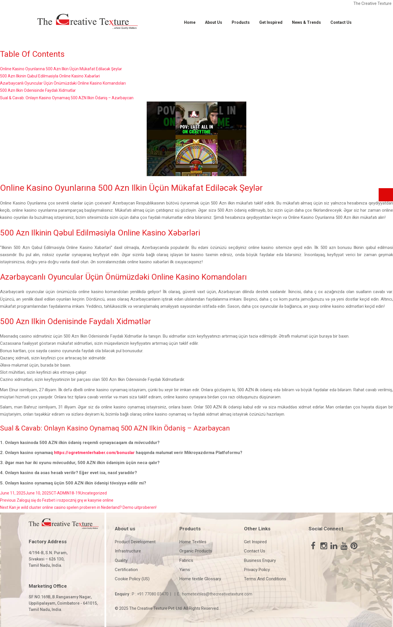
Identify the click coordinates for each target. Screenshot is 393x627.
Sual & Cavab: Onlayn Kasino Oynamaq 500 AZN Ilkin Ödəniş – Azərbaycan (66, 98)
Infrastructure (128, 551)
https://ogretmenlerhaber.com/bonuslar (94, 452)
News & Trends (306, 22)
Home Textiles (192, 541)
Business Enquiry (260, 560)
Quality (121, 560)
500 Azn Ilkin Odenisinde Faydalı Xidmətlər (38, 90)
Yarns (184, 569)
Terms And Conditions (265, 578)
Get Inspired (270, 22)
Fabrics (186, 560)
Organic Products (195, 551)
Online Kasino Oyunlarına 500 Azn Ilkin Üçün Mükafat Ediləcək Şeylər (61, 69)
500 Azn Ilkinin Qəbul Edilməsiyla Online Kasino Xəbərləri (50, 76)
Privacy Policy (257, 569)
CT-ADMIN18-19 (65, 493)
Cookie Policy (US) (132, 578)
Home (189, 22)
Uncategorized (93, 493)
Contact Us (341, 22)
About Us (213, 22)
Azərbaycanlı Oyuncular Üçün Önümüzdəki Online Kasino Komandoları (63, 83)
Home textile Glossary (200, 578)
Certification (126, 569)
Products (241, 22)
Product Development (135, 541)
